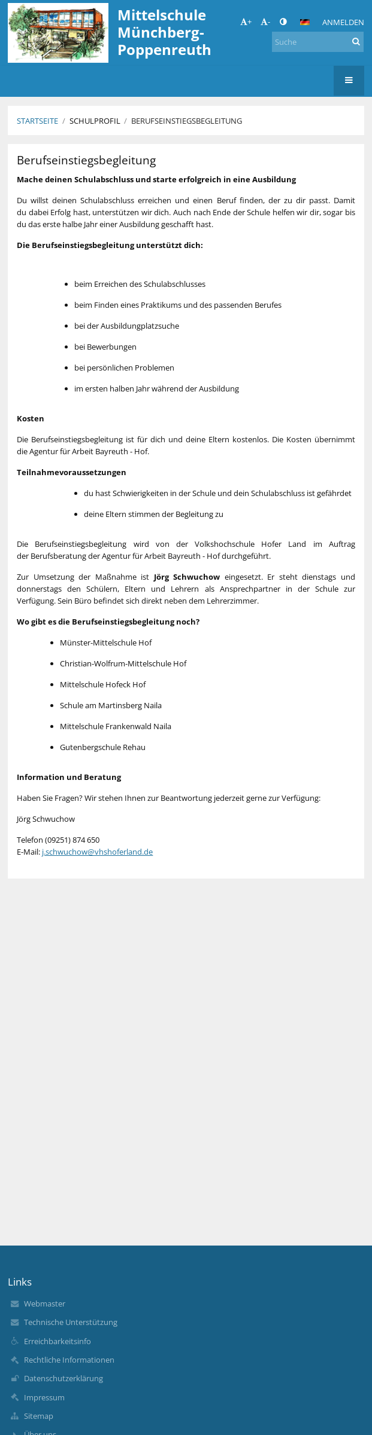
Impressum (44, 1397)
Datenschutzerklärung (63, 1378)
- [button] (265, 21)
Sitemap (38, 1415)
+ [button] (246, 21)
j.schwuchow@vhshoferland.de (97, 851)
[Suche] (317, 42)
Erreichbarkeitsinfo (57, 1341)
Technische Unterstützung (70, 1322)
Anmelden (343, 22)
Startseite (37, 120)
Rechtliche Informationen (69, 1359)
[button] (305, 22)
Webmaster (44, 1303)
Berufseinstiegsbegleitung (186, 120)
